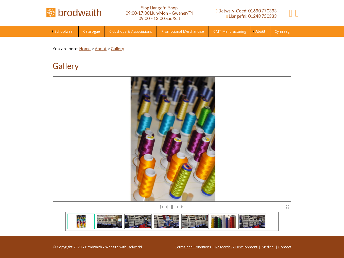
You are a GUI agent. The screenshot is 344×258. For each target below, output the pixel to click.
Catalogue (91, 31)
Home (85, 48)
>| (182, 206)
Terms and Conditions (193, 247)
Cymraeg (282, 31)
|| (172, 206)
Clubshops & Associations (130, 31)
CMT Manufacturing (229, 31)
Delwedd (134, 247)
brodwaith (73, 12)
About (260, 31)
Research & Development (236, 247)
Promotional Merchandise (182, 31)
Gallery (117, 48)
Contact (284, 247)
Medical (268, 247)
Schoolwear (64, 31)
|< (161, 206)
